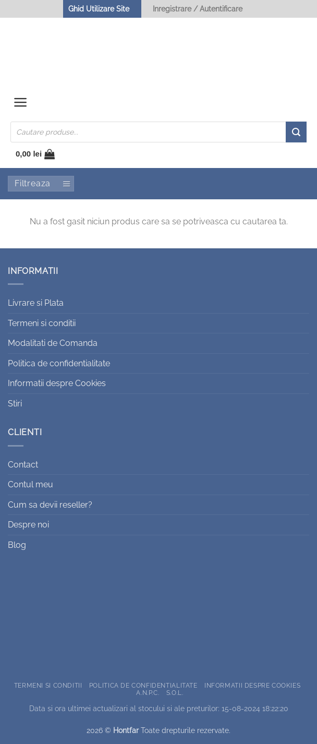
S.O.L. (175, 693)
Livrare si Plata (36, 303)
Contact (23, 465)
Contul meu (30, 484)
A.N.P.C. (147, 693)
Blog (17, 545)
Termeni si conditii (42, 323)
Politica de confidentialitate (59, 363)
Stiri (15, 404)
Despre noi (28, 525)
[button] (20, 105)
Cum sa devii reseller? (50, 505)
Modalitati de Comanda (52, 343)
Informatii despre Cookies (57, 383)
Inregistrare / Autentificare (197, 8)
